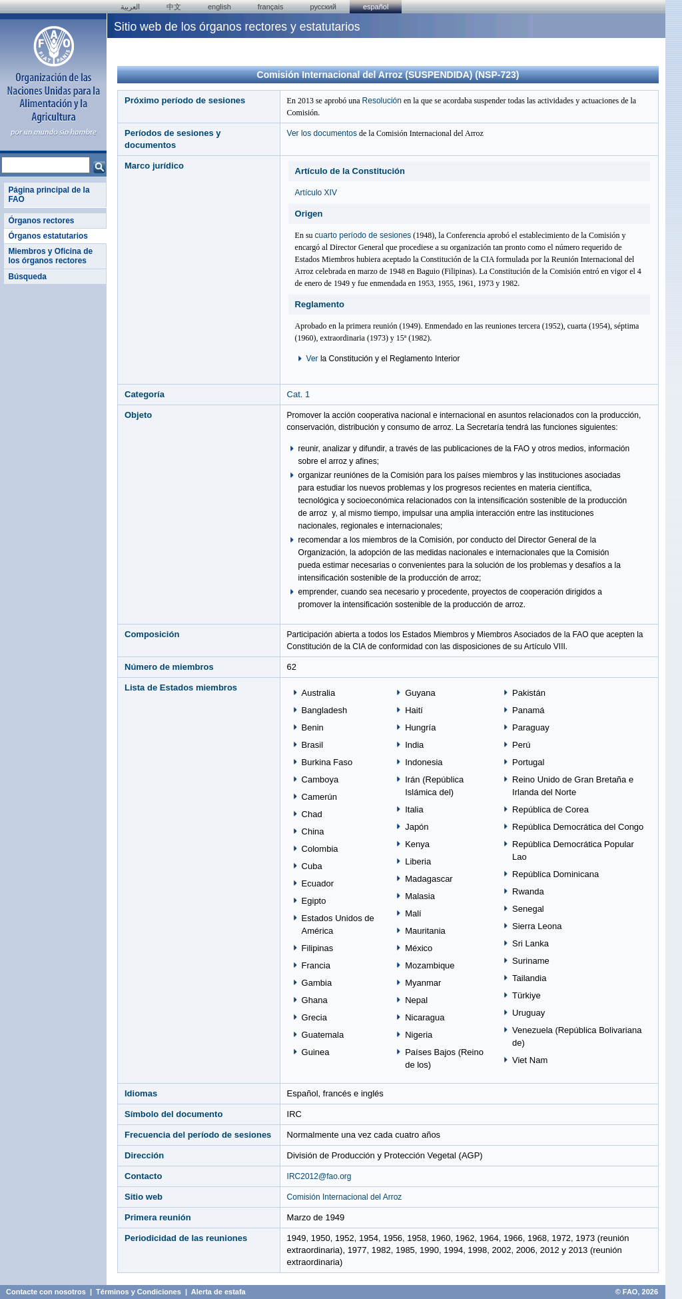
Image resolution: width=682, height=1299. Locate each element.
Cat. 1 (298, 394)
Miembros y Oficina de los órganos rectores (50, 256)
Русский (323, 7)
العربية (130, 7)
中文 (174, 7)
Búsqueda (27, 276)
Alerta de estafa (218, 1292)
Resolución (382, 100)
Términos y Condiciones (138, 1292)
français (271, 7)
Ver (312, 358)
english (219, 7)
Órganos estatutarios (47, 236)
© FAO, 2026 (636, 1292)
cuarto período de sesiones (363, 235)
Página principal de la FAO (48, 194)
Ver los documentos (322, 133)
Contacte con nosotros (46, 1292)
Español (376, 7)
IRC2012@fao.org (319, 1176)
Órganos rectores (41, 220)
